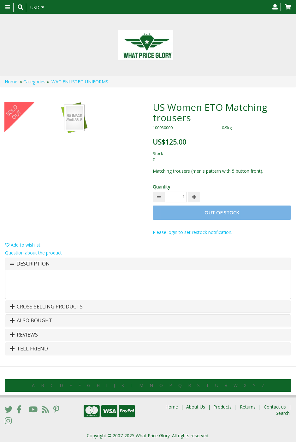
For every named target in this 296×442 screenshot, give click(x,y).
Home (11, 82)
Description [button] (33, 264)
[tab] (148, 264)
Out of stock (221, 212)
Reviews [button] (24, 335)
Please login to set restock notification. (192, 232)
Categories (34, 82)
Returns (248, 407)
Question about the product (33, 253)
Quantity (161, 187)
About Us (195, 407)
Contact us (275, 407)
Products (222, 407)
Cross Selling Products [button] (46, 307)
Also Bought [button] (31, 321)
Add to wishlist (22, 245)
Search (283, 413)
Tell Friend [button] (29, 349)
